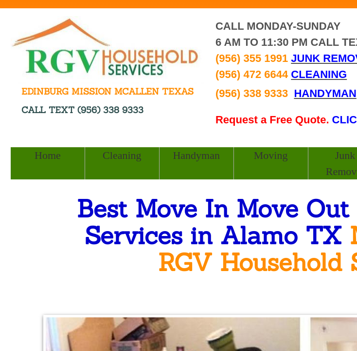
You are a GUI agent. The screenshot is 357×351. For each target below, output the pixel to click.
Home (48, 155)
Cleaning (122, 155)
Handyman (196, 155)
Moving (271, 155)
